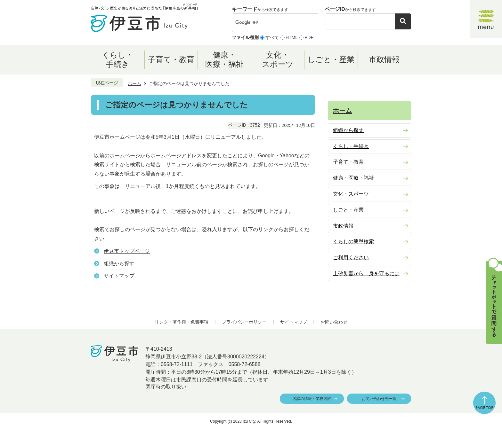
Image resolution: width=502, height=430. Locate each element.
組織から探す (119, 263)
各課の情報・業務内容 (312, 398)
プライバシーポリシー (244, 321)
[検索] (268, 22)
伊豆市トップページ (127, 251)
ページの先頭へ (484, 403)
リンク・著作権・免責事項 (181, 321)
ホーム (134, 83)
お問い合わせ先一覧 (379, 398)
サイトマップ (119, 275)
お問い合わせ (333, 321)
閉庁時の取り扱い (165, 386)
